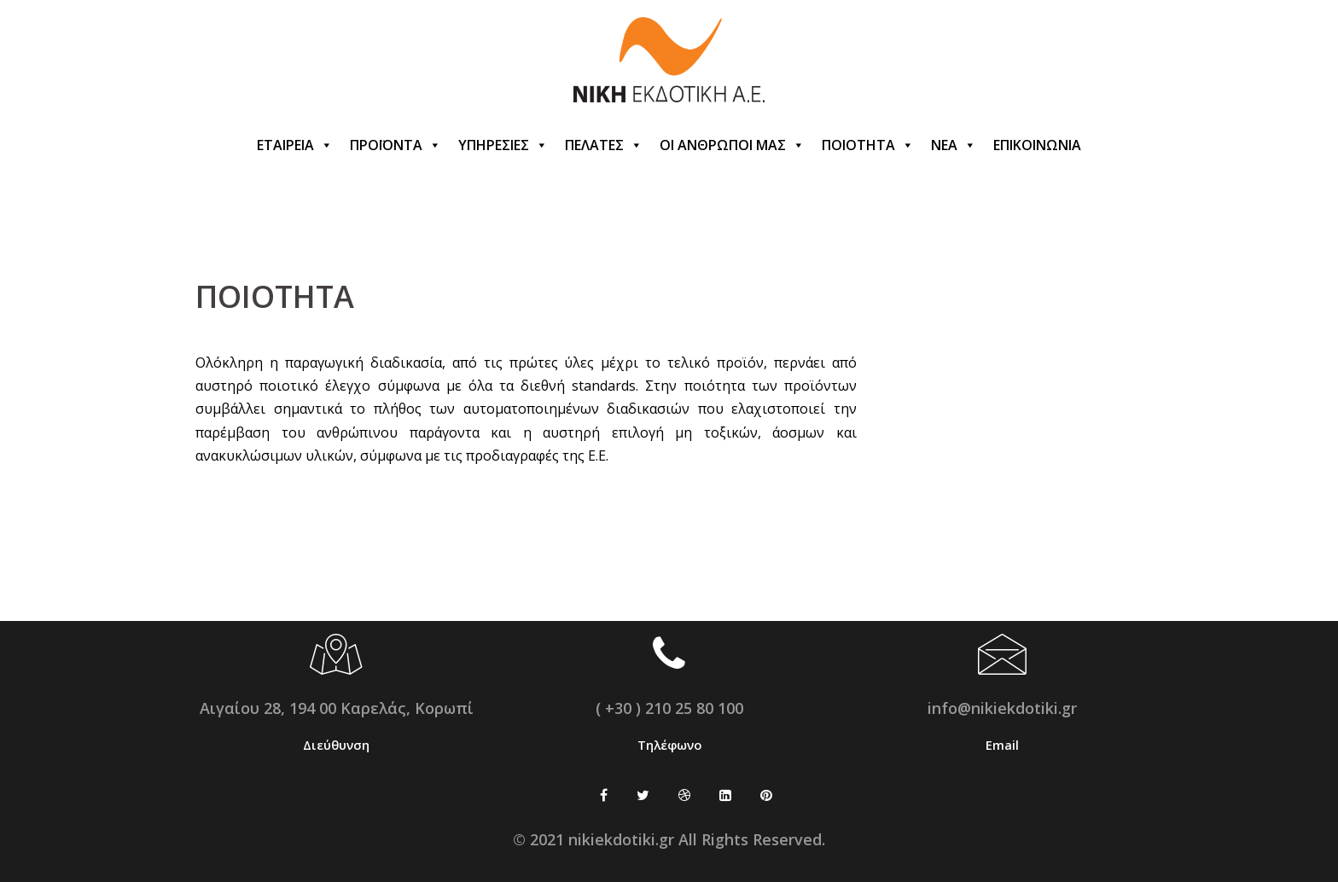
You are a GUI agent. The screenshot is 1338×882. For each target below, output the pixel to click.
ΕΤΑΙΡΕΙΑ (295, 145)
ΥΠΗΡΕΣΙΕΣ (503, 145)
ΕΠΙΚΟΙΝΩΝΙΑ (1037, 145)
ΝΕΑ (953, 145)
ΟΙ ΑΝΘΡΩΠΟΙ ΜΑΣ (732, 145)
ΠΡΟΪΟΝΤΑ (395, 145)
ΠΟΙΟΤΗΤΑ (868, 145)
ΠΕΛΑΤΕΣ (604, 145)
